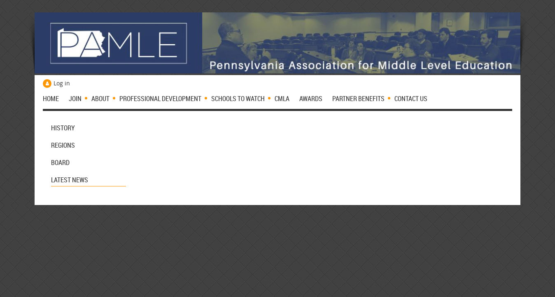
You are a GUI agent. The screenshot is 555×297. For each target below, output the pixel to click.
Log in (62, 83)
